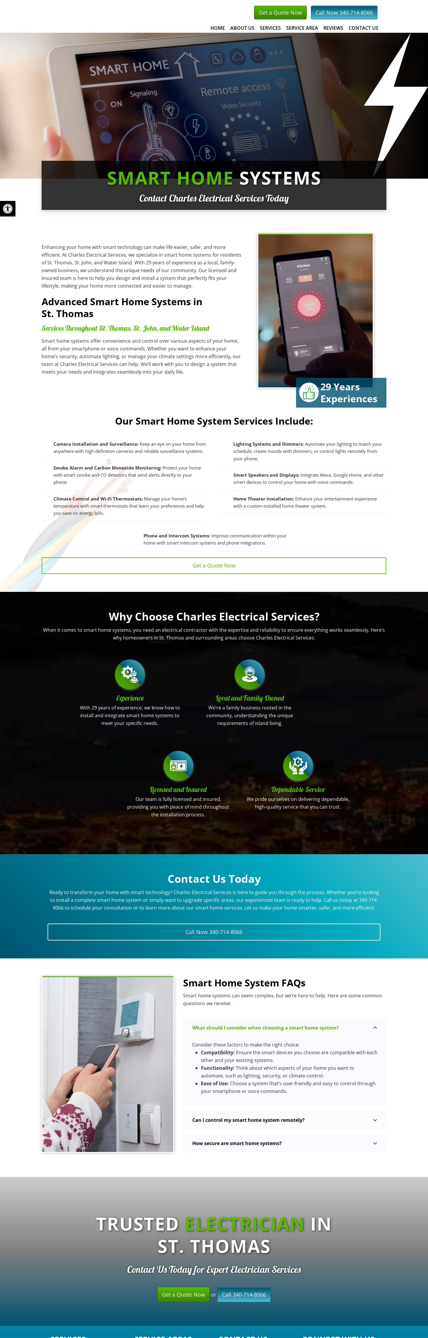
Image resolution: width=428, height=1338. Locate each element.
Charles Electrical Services (129, 16)
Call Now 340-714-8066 (344, 12)
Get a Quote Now (280, 12)
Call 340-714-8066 (244, 1294)
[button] (284, 1027)
